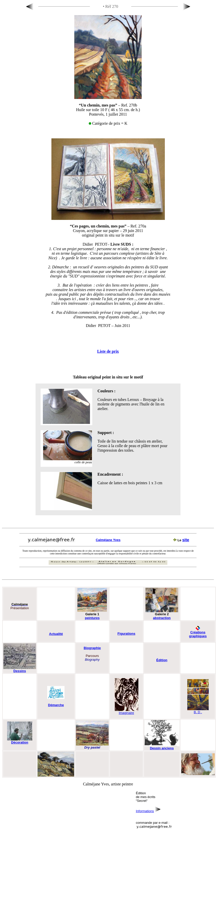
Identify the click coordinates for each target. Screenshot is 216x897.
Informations (145, 811)
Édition (161, 660)
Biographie (92, 648)
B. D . (198, 710)
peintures (92, 618)
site (185, 540)
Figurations (126, 633)
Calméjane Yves (108, 540)
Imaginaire (126, 711)
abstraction (162, 618)
